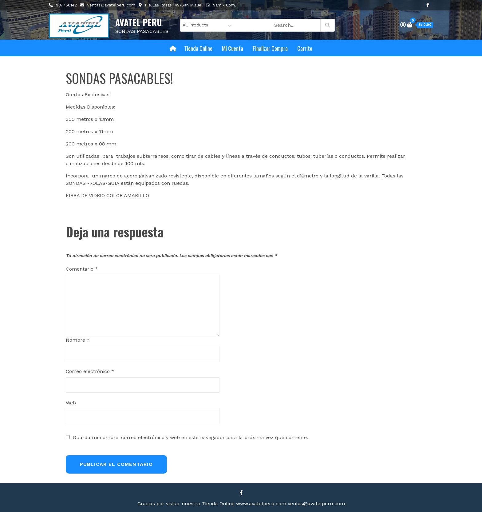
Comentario (82, 269)
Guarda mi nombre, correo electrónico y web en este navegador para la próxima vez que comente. (190, 437)
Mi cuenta (232, 48)
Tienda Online (198, 48)
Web (71, 403)
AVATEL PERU (138, 22)
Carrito (304, 48)
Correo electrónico (90, 371)
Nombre (77, 340)
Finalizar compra (270, 48)
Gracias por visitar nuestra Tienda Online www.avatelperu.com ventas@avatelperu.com (241, 503)
